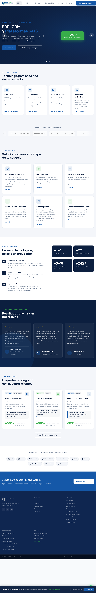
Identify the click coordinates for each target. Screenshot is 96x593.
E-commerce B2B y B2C (9, 544)
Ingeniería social (70, 525)
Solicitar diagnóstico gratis (29, 48)
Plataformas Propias (8, 549)
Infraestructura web (71, 517)
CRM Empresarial (7, 536)
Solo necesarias (77, 590)
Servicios (27, 3)
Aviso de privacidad (63, 557)
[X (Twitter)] (7, 509)
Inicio (19, 3)
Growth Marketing (71, 519)
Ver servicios (9, 48)
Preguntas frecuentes (88, 557)
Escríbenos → (38, 541)
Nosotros (60, 3)
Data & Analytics (70, 522)
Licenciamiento (70, 506)
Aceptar (89, 590)
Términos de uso (75, 557)
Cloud (67, 509)
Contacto (69, 3)
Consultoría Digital (71, 511)
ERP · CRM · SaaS (70, 501)
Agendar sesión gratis (83, 481)
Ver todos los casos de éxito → (48, 435)
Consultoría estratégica (73, 514)
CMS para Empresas (8, 538)
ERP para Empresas (8, 533)
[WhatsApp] (11, 509)
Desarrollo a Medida (8, 546)
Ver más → (8, 189)
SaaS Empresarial (7, 541)
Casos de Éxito (49, 3)
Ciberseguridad (70, 503)
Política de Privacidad (54, 590)
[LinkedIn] (3, 509)
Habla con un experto (86, 3)
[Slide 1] (46, 61)
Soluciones (38, 3)
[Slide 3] (49, 61)
